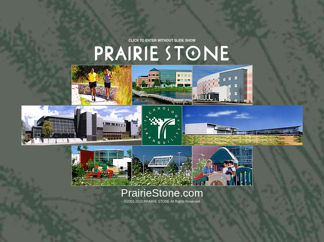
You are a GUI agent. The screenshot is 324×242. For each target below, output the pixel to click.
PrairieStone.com (162, 193)
